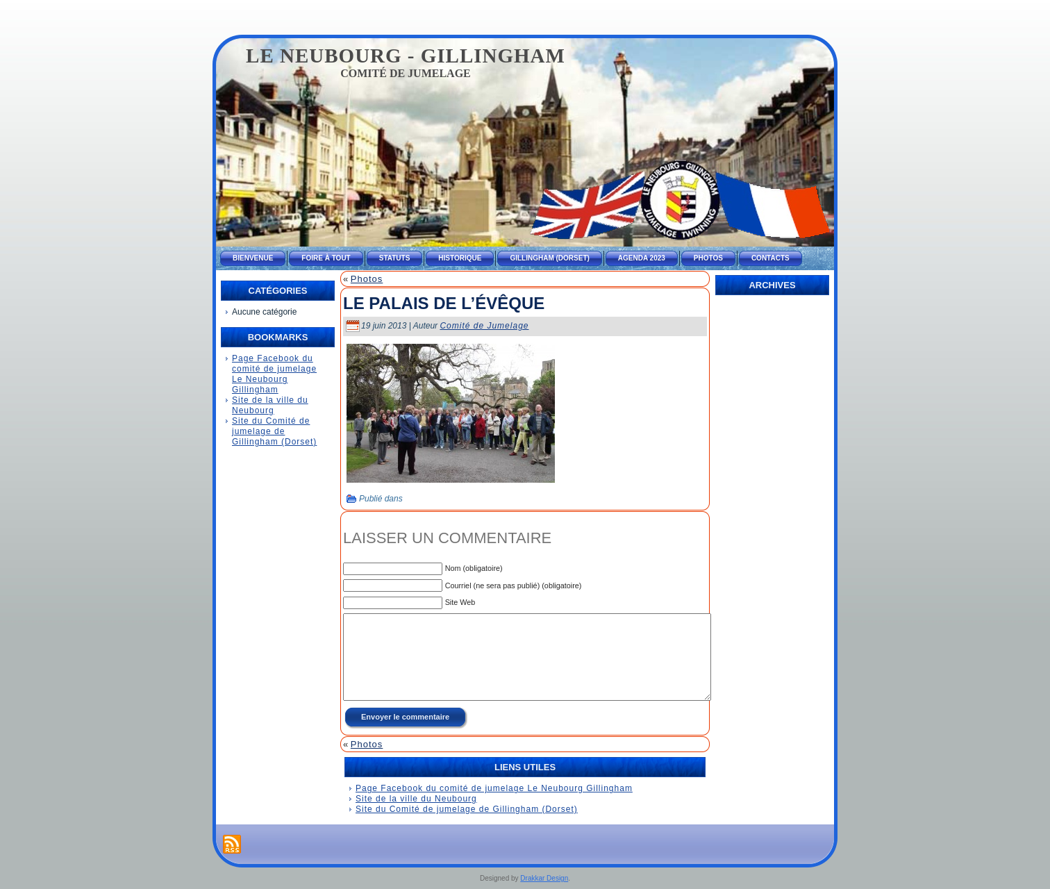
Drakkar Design (544, 878)
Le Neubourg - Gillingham (405, 55)
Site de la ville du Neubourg (270, 405)
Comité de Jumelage (484, 326)
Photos (367, 279)
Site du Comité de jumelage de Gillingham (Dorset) (274, 431)
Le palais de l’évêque (443, 303)
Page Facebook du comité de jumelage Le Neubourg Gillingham (274, 374)
